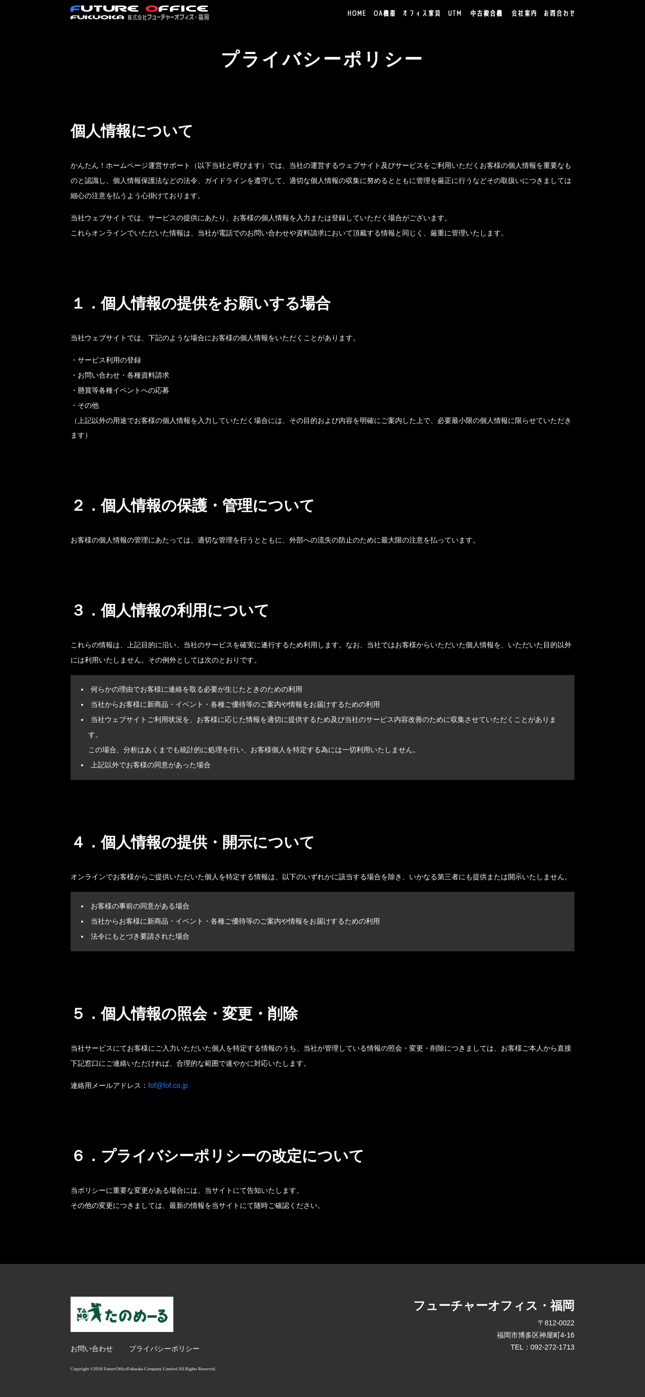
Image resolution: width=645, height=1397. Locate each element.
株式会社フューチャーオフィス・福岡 (140, 13)
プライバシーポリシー (164, 1349)
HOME (357, 13)
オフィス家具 (421, 13)
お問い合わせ (92, 1349)
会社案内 (523, 13)
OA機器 (384, 13)
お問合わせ (559, 13)
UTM (454, 13)
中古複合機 (486, 13)
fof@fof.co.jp (168, 1085)
